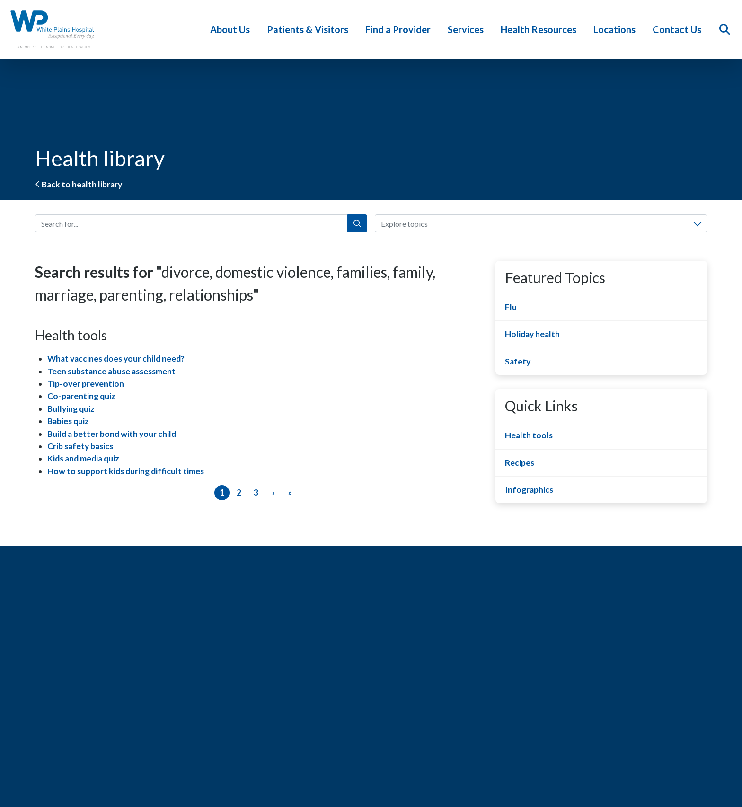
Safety (517, 361)
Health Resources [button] (541, 29)
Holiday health (532, 334)
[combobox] (541, 223)
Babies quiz (68, 421)
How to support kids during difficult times (125, 471)
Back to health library (78, 184)
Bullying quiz (71, 409)
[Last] (290, 492)
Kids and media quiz (83, 458)
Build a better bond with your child (111, 434)
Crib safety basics (80, 446)
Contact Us (679, 29)
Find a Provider (400, 29)
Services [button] (468, 29)
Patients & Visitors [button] (310, 29)
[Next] (273, 492)
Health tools (529, 435)
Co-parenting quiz (81, 396)
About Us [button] (232, 29)
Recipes (519, 463)
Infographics (529, 490)
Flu (511, 307)
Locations (617, 29)
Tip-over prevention (85, 384)
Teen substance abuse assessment (111, 371)
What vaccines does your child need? (116, 359)
